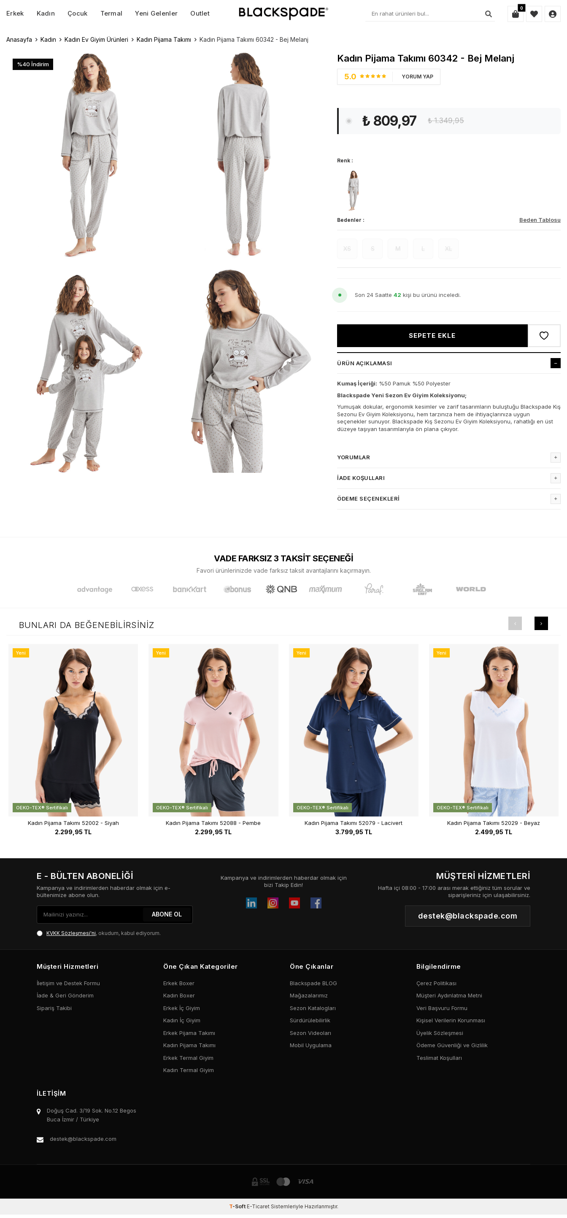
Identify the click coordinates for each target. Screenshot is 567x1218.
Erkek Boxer (178, 983)
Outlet (200, 13)
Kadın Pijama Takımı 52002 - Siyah (73, 823)
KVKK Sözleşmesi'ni (71, 933)
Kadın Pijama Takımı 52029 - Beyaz (493, 823)
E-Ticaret (258, 1206)
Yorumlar (449, 458)
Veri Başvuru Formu (441, 1008)
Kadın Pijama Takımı (164, 39)
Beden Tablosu (540, 220)
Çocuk (78, 13)
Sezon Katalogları (313, 1008)
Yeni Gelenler (156, 13)
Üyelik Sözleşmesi (439, 1032)
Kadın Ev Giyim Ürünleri (96, 39)
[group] (84, 154)
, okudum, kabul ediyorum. (99, 933)
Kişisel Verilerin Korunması (450, 1020)
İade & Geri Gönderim (65, 995)
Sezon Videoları (310, 1032)
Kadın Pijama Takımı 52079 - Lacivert (353, 823)
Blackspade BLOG (313, 983)
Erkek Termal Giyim (188, 1057)
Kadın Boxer (179, 995)
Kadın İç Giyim (181, 1020)
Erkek (15, 13)
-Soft (238, 1206)
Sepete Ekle (432, 335)
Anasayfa (19, 39)
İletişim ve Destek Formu (68, 983)
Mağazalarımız (309, 995)
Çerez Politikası (436, 983)
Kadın (46, 13)
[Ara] (488, 14)
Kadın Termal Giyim (188, 1070)
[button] (515, 623)
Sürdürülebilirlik (310, 1020)
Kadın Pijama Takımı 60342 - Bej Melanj (254, 39)
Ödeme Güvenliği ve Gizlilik (452, 1045)
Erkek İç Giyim (181, 1008)
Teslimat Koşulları (439, 1057)
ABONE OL (167, 914)
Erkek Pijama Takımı (189, 1032)
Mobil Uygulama (311, 1045)
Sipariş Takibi (54, 1008)
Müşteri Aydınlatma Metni (449, 995)
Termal (111, 13)
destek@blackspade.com (83, 1138)
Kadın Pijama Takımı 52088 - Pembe (213, 823)
